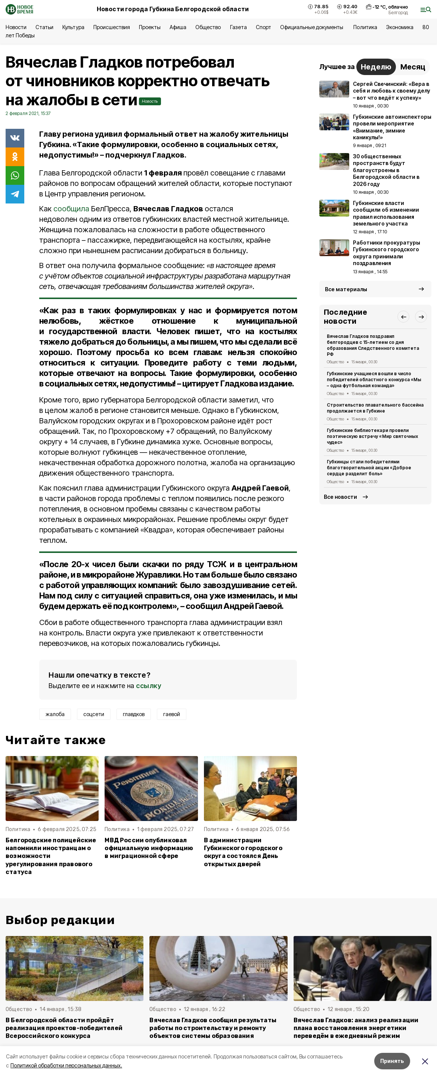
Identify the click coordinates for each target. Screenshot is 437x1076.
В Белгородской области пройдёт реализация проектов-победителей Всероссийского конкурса (64, 1028)
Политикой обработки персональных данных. (66, 1065)
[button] (403, 317)
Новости (16, 27)
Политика (365, 27)
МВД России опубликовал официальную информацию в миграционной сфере (149, 848)
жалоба (55, 714)
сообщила (71, 208)
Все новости (340, 497)
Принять (392, 1061)
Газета (238, 27)
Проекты (150, 27)
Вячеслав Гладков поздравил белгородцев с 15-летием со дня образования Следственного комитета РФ (373, 345)
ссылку (148, 686)
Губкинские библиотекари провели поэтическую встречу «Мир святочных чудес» (372, 436)
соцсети (93, 714)
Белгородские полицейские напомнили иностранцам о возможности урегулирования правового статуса (51, 856)
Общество (208, 27)
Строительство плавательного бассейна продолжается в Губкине (375, 408)
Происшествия (111, 27)
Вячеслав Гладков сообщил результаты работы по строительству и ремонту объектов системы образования (212, 1028)
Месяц (412, 66)
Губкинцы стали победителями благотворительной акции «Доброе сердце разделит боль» (369, 467)
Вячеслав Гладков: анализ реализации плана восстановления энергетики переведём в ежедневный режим (356, 1028)
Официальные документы (312, 27)
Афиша (178, 27)
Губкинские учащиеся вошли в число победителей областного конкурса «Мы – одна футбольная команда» (374, 379)
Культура (73, 27)
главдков (134, 714)
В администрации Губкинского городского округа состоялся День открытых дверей (243, 852)
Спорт (263, 27)
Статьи (44, 27)
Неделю (376, 66)
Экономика (399, 27)
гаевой (171, 714)
